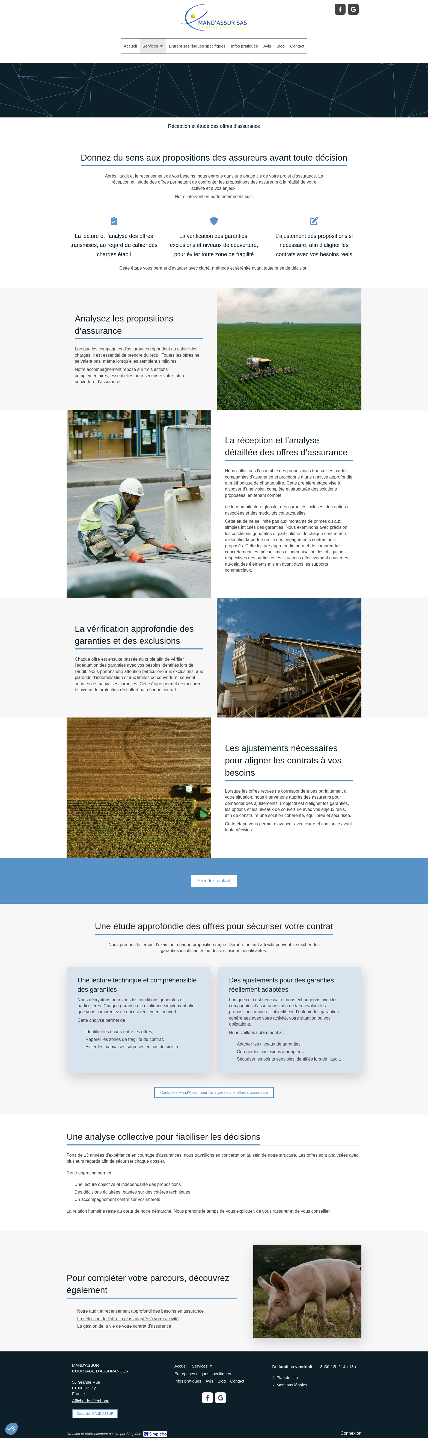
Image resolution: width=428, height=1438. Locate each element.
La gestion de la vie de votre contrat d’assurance (124, 1326)
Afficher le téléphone (90, 1400)
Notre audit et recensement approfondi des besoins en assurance (140, 1311)
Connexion (351, 1433)
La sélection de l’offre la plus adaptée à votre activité (128, 1318)
